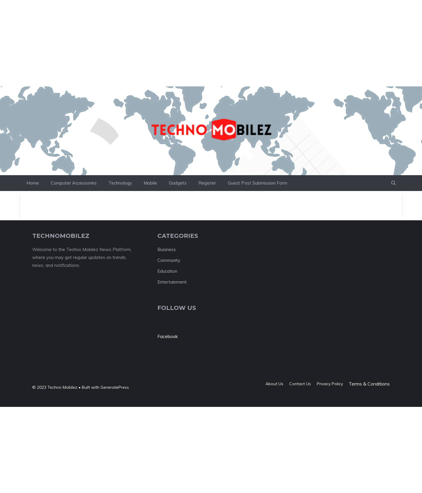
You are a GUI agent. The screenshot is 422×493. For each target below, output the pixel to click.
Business (166, 249)
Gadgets (178, 183)
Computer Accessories (74, 183)
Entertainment (172, 282)
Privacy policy (330, 383)
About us (274, 383)
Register (207, 183)
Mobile (150, 183)
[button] (393, 183)
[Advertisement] (106, 13)
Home (32, 183)
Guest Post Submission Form (257, 183)
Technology (120, 183)
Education (167, 271)
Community (168, 260)
